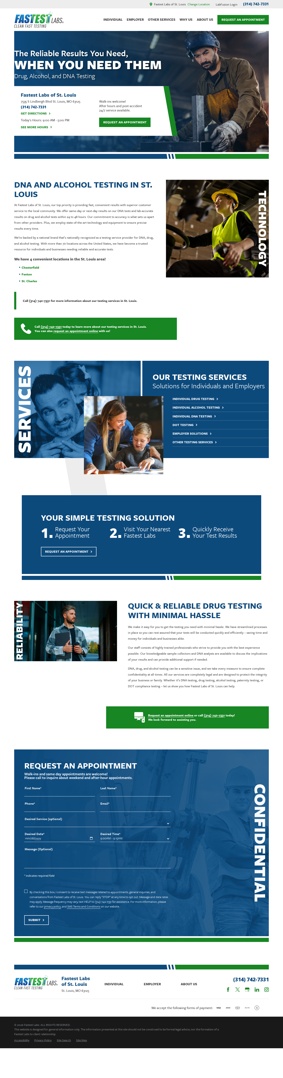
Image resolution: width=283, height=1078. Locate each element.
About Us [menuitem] (205, 19)
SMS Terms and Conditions (83, 913)
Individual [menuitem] (113, 19)
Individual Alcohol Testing (204, 407)
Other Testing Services (201, 442)
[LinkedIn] (257, 989)
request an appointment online (72, 331)
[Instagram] (266, 989)
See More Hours (36, 127)
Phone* (30, 810)
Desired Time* (110, 840)
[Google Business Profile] (247, 989)
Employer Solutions (198, 433)
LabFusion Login (226, 4)
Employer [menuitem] (135, 19)
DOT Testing (191, 425)
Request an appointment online (166, 715)
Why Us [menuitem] (186, 19)
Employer (152, 984)
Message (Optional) (39, 855)
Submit (36, 926)
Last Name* (108, 794)
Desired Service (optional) (43, 825)
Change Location (199, 4)
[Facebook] (228, 989)
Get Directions (36, 113)
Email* (104, 810)
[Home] (39, 20)
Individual (114, 984)
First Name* (33, 794)
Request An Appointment (243, 19)
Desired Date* (34, 840)
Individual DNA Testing (201, 416)
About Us (189, 984)
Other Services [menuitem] (161, 19)
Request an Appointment (125, 122)
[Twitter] (237, 989)
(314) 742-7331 (256, 4)
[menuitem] (21, 1040)
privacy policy (52, 913)
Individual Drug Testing (202, 399)
